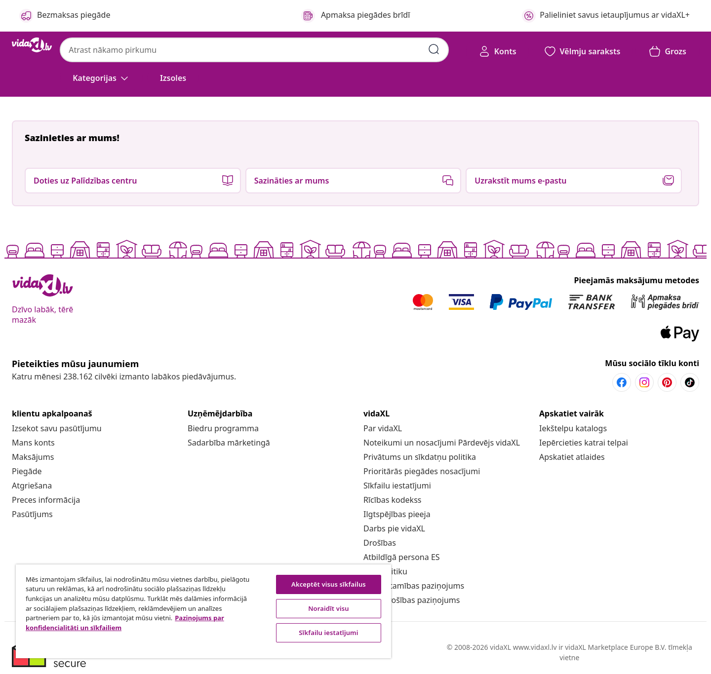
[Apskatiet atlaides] (572, 456)
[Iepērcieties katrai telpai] (583, 442)
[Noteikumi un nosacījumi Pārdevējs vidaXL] (441, 442)
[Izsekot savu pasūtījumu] (57, 428)
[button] (173, 78)
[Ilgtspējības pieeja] (397, 514)
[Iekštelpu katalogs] (573, 428)
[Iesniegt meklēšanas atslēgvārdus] (434, 49)
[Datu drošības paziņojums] (411, 600)
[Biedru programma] (223, 428)
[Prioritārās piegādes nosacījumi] (421, 471)
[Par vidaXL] (382, 428)
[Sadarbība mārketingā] (229, 442)
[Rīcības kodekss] (392, 499)
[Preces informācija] (46, 499)
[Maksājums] (33, 456)
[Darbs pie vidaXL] (394, 528)
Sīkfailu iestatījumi (397, 485)
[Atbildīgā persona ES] (401, 557)
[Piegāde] (27, 471)
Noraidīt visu (328, 608)
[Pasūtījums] (32, 514)
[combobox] (254, 49)
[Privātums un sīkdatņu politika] (419, 456)
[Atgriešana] (32, 485)
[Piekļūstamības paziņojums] (413, 585)
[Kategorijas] (101, 78)
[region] (203, 611)
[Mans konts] (33, 442)
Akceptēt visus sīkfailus (328, 584)
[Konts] (497, 51)
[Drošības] (379, 542)
